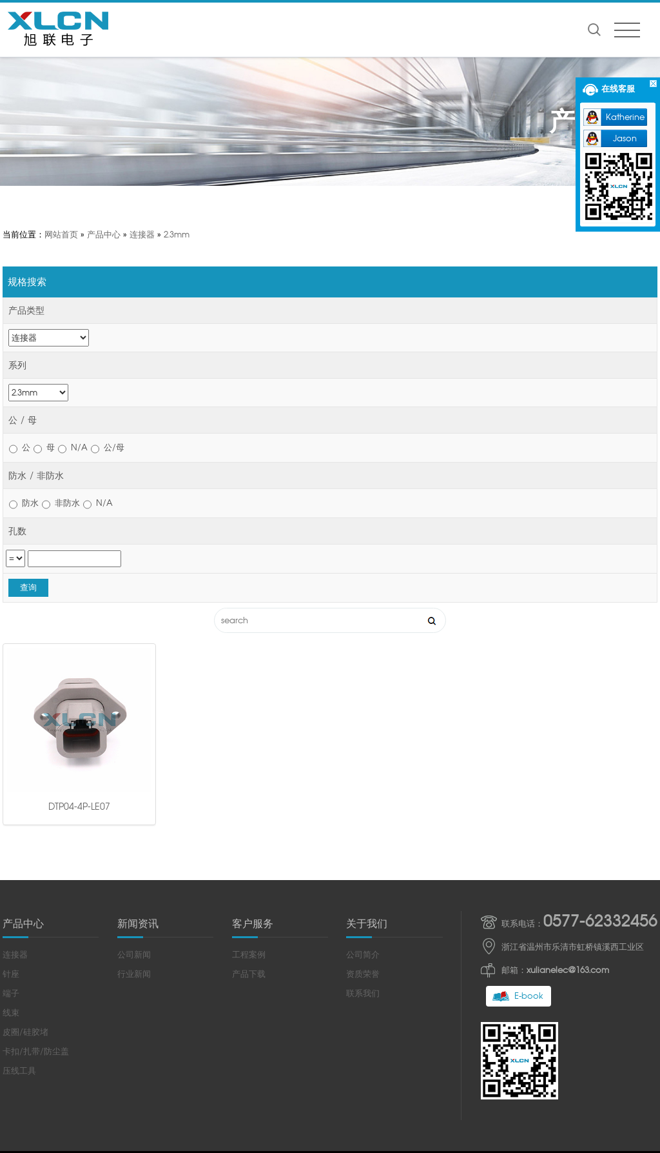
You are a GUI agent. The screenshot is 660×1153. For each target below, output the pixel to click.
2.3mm (176, 234)
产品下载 (249, 829)
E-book (528, 851)
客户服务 (252, 779)
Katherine (625, 117)
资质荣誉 (363, 829)
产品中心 (104, 234)
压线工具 (19, 926)
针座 (11, 829)
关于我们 (366, 779)
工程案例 (249, 810)
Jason (625, 138)
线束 (11, 868)
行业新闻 (134, 829)
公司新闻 (134, 810)
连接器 (142, 234)
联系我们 (363, 849)
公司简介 (363, 810)
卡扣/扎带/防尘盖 (36, 907)
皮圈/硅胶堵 (25, 887)
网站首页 (61, 234)
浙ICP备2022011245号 (429, 1025)
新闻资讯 (138, 779)
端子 (11, 849)
